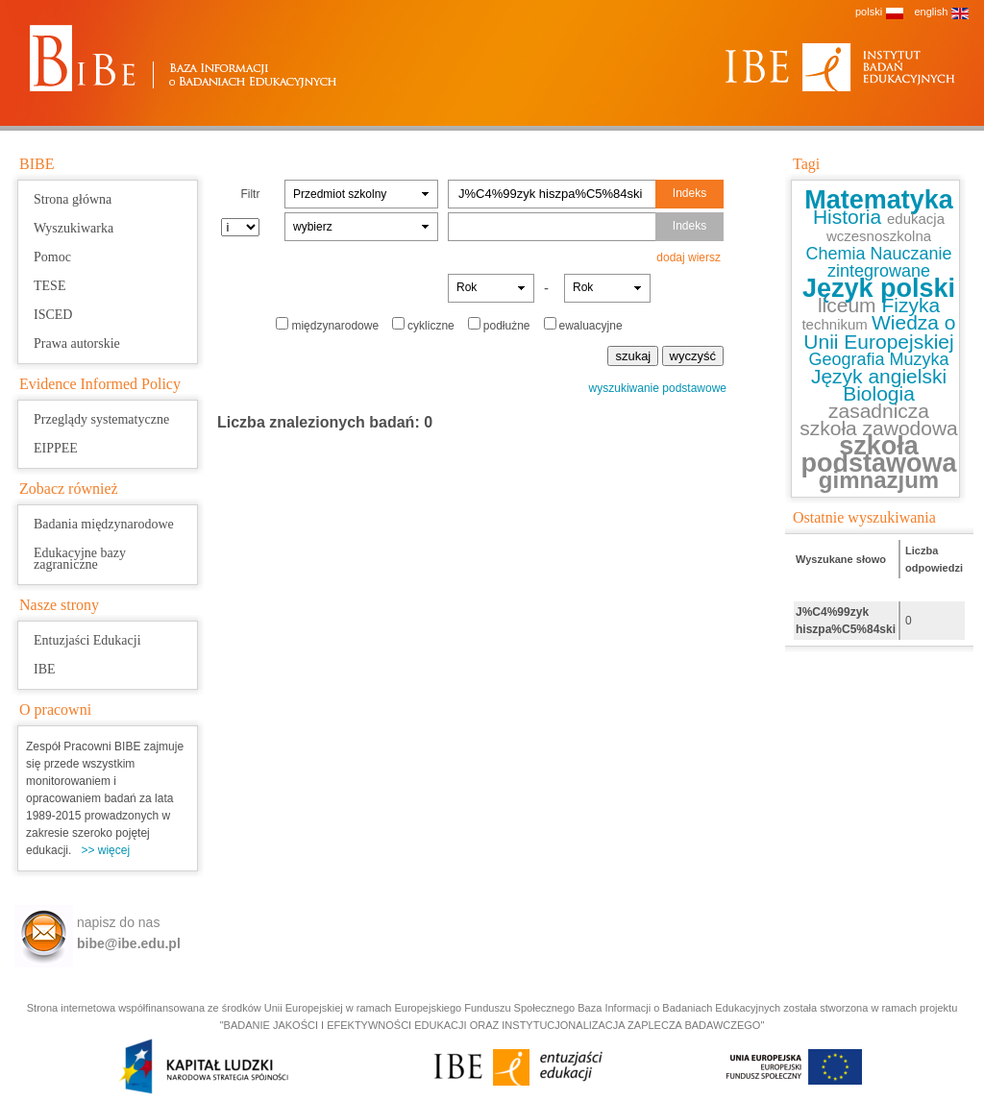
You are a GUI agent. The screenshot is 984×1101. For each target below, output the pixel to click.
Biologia (879, 393)
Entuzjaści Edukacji (87, 640)
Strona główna (72, 199)
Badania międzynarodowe (104, 524)
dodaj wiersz (688, 257)
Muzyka (919, 359)
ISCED (53, 314)
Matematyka (878, 199)
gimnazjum (879, 480)
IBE (45, 669)
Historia (850, 217)
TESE (49, 286)
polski (868, 11)
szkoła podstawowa (878, 454)
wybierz (312, 226)
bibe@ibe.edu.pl (129, 943)
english (930, 11)
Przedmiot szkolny (339, 194)
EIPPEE (56, 448)
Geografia (848, 359)
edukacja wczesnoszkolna (885, 227)
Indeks (689, 193)
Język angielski (879, 376)
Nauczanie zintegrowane (889, 262)
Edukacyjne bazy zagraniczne (80, 559)
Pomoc (52, 257)
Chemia (837, 253)
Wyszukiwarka (73, 228)
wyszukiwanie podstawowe (657, 388)
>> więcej (105, 850)
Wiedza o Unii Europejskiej (879, 332)
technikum (836, 324)
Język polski (878, 288)
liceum (850, 305)
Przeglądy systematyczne (101, 419)
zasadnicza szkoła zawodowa (879, 419)
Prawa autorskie (77, 343)
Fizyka (910, 305)
